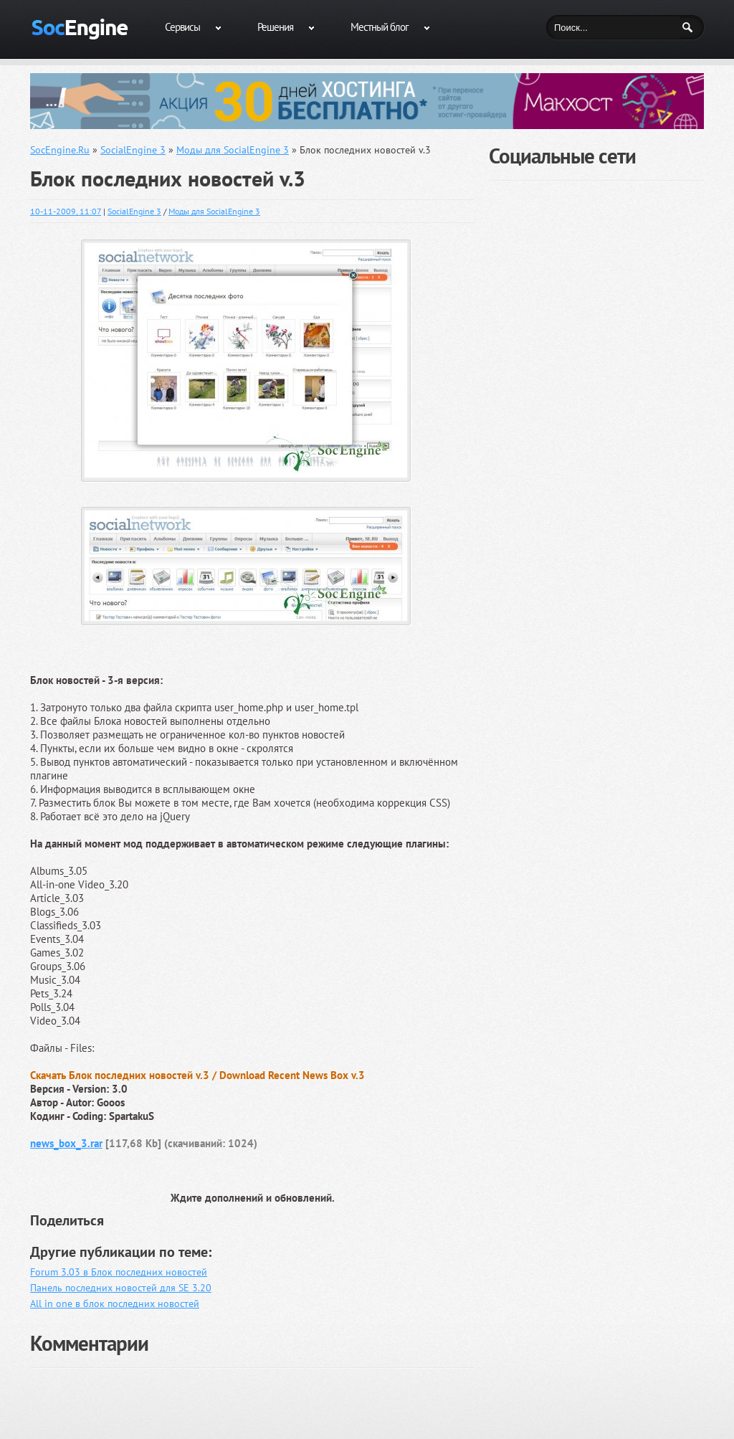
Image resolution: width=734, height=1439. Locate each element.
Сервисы (182, 27)
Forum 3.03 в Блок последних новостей (118, 1271)
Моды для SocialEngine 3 (214, 211)
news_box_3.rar (66, 1143)
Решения (275, 27)
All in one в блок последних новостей (114, 1303)
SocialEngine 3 (134, 211)
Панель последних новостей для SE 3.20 (120, 1287)
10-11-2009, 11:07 (65, 211)
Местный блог (380, 27)
